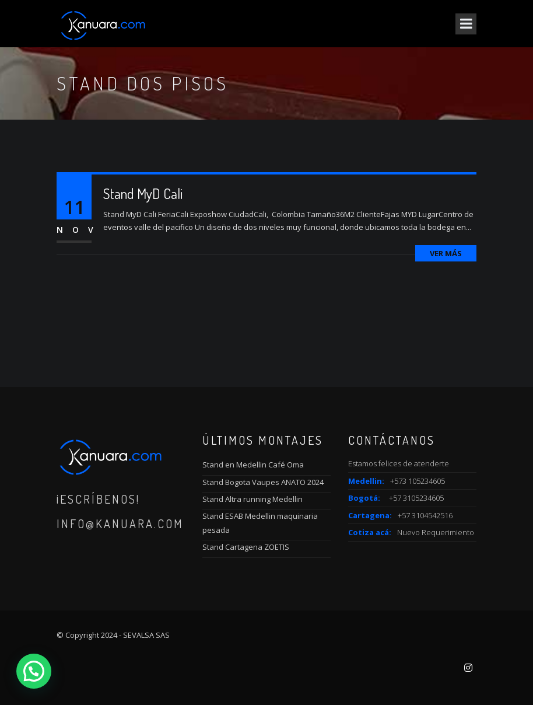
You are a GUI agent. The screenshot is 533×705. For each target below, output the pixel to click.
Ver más (446, 253)
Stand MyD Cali (143, 193)
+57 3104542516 (425, 515)
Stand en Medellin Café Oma (253, 464)
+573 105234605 (417, 481)
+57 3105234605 (416, 498)
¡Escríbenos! (98, 499)
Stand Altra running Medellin (252, 499)
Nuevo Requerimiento (435, 532)
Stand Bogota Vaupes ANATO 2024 (263, 482)
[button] (33, 671)
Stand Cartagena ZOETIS (245, 547)
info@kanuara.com (120, 523)
